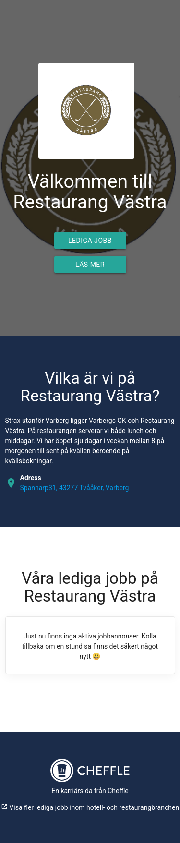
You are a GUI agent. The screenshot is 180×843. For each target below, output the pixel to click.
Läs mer (90, 264)
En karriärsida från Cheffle (90, 791)
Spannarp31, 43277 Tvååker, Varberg (74, 488)
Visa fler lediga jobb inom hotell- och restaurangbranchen (90, 807)
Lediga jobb (90, 240)
